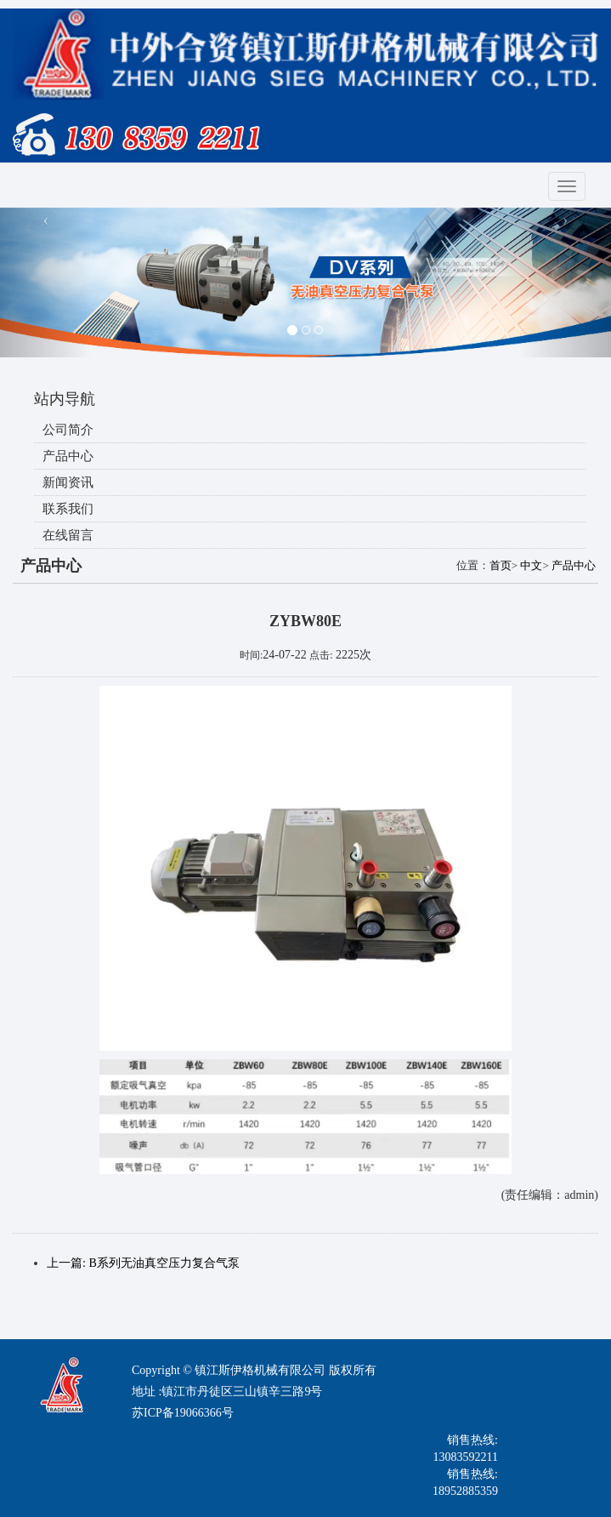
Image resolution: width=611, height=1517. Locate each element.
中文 (531, 565)
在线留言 (67, 535)
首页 (500, 565)
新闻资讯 (67, 482)
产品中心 (67, 456)
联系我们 (67, 509)
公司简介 (67, 429)
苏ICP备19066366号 (183, 1412)
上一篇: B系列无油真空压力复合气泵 (143, 1263)
